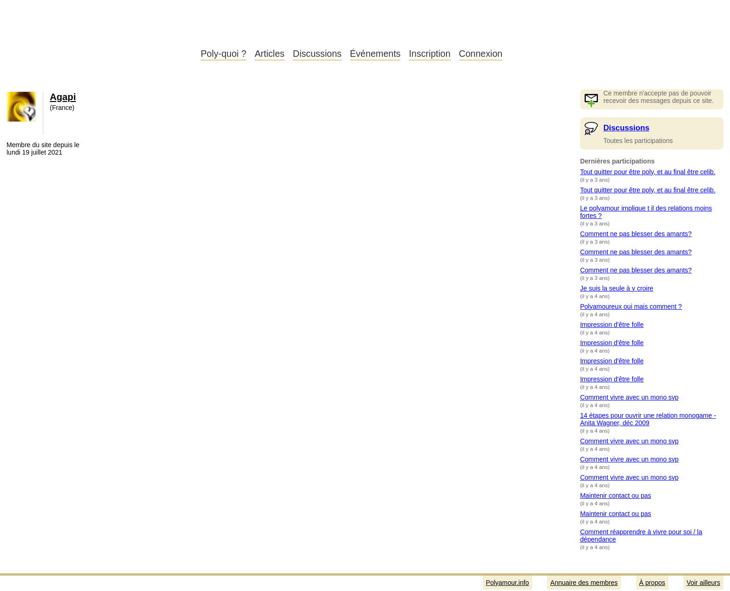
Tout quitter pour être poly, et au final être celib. (648, 172)
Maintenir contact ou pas (615, 495)
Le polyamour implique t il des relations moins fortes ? (646, 211)
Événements (375, 53)
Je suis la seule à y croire (616, 288)
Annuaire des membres (584, 582)
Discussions (317, 53)
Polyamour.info (96, 32)
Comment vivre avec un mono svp (629, 397)
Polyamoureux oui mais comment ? (631, 306)
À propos (652, 582)
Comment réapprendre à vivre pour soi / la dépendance (641, 535)
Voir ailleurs (703, 582)
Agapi (63, 97)
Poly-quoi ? (223, 53)
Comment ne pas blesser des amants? (636, 234)
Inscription (429, 53)
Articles (269, 53)
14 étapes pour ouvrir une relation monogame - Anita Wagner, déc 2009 (648, 419)
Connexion (481, 53)
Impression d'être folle (612, 324)
